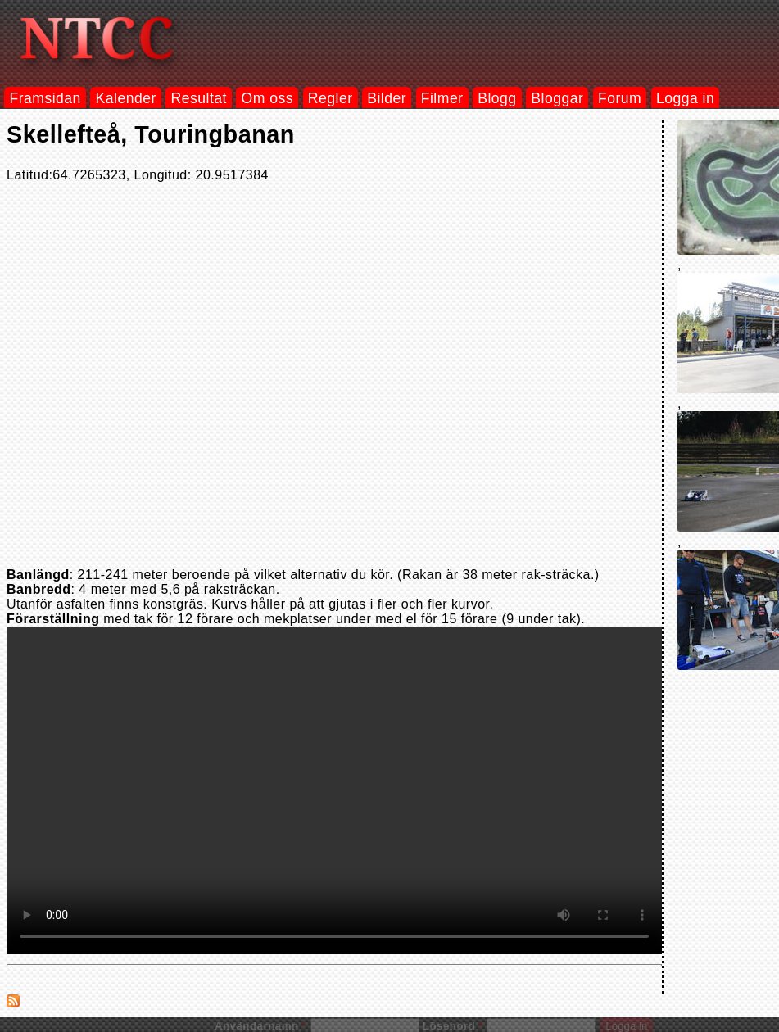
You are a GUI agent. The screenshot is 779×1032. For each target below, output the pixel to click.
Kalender (126, 98)
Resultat (199, 98)
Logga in (685, 98)
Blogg (497, 98)
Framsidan (44, 98)
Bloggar (557, 98)
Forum (619, 98)
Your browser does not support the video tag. (334, 790)
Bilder (386, 98)
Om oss (268, 98)
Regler (330, 98)
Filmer (442, 98)
